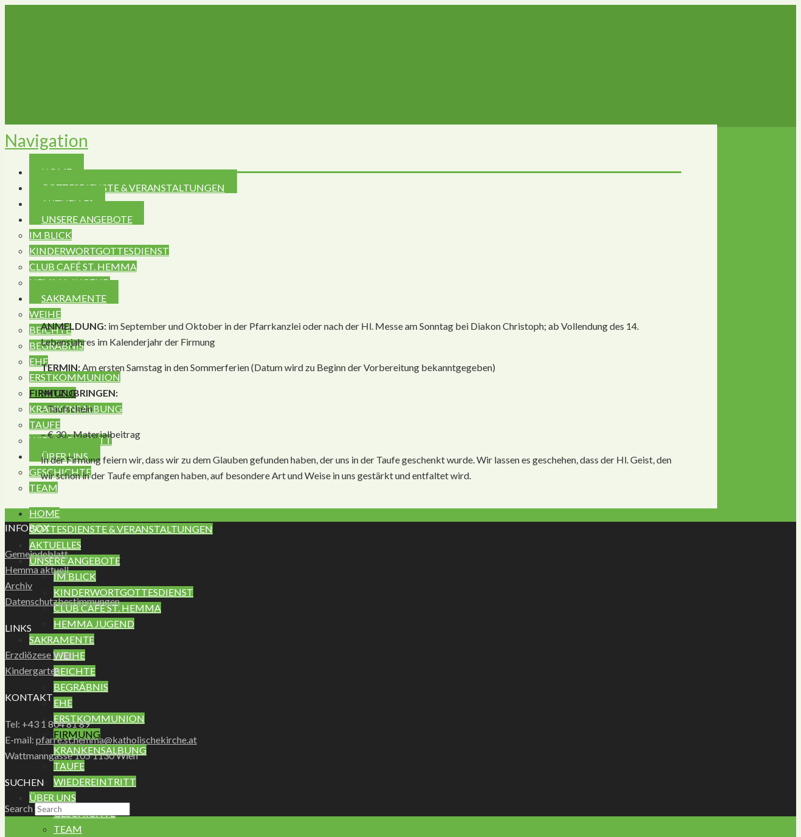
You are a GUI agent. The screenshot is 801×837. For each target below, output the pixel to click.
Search (19, 808)
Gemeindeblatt (36, 553)
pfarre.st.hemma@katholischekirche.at (116, 739)
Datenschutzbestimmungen (62, 601)
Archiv (18, 585)
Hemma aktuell (37, 569)
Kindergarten (32, 670)
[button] (46, 140)
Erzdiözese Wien (40, 654)
